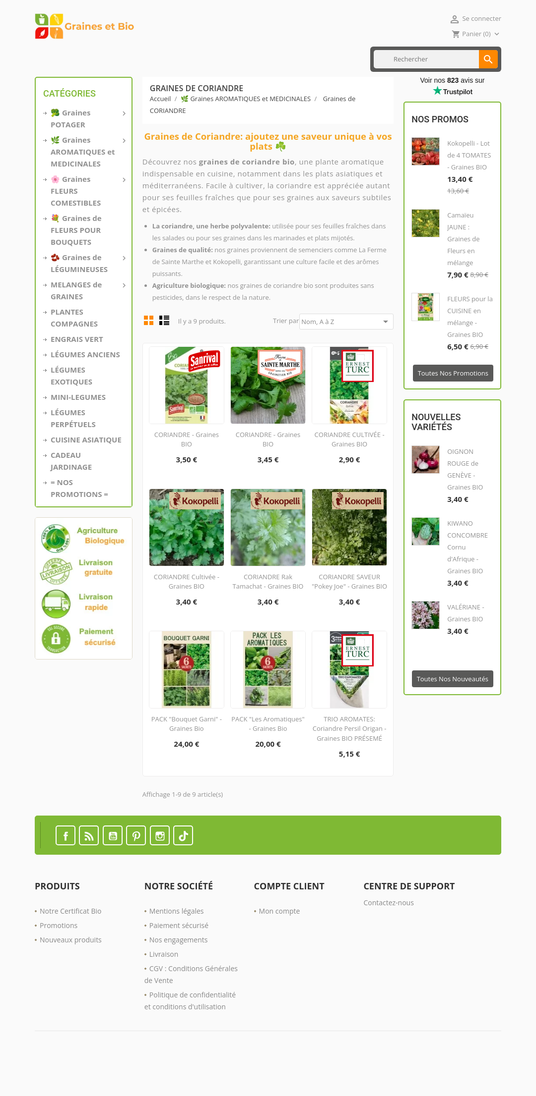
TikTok (183, 867)
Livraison (164, 985)
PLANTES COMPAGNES (74, 349)
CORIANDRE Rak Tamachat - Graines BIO (268, 613)
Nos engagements (178, 971)
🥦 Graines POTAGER (87, 149)
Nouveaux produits (71, 971)
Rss (89, 867)
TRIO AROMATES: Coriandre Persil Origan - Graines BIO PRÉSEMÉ (350, 760)
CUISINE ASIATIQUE (154, 59)
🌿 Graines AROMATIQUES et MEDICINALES (87, 182)
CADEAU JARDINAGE (71, 492)
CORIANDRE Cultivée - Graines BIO (186, 613)
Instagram (160, 867)
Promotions (58, 957)
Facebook (65, 867)
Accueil (50, 59)
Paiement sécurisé (178, 957)
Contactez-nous (388, 934)
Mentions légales (176, 942)
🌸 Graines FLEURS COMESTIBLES (87, 222)
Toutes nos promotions (453, 405)
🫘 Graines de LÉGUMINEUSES (87, 294)
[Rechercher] (436, 91)
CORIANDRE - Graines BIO (186, 471)
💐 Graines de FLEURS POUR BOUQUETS (76, 261)
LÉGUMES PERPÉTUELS (73, 450)
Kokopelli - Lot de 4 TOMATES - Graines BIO (469, 187)
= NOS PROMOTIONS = (79, 520)
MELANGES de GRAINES (87, 321)
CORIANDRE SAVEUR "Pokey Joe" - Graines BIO (349, 613)
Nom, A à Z (346, 353)
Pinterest (136, 867)
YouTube (113, 867)
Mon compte (279, 942)
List (164, 352)
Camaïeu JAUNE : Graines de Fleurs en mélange (463, 271)
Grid (149, 352)
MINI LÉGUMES (94, 59)
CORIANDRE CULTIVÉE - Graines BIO (350, 471)
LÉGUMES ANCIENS (85, 386)
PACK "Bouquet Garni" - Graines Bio (186, 755)
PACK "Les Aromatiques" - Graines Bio (268, 755)
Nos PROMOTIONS (272, 59)
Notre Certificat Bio (70, 942)
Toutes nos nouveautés (452, 710)
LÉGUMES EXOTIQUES (71, 407)
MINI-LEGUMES (78, 429)
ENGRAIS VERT (213, 59)
